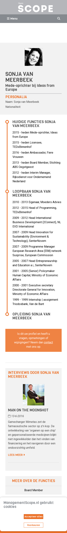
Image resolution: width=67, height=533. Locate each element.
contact (48, 342)
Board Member (33, 490)
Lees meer (16, 455)
